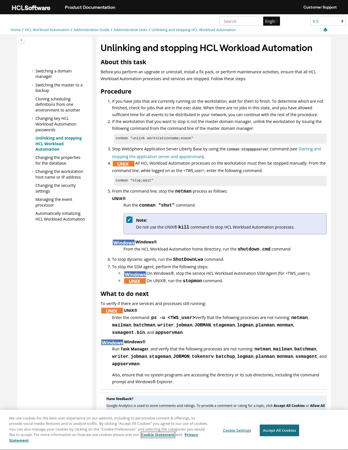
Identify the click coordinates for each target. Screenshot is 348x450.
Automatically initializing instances (60, 219)
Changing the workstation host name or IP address (59, 174)
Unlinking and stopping (194, 29)
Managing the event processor (53, 202)
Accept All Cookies (279, 433)
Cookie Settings (237, 433)
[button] (33, 71)
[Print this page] (326, 30)
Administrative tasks (130, 29)
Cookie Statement (158, 438)
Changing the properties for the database (58, 160)
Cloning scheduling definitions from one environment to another (57, 104)
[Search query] (249, 21)
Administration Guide (91, 29)
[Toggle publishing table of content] (22, 40)
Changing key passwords (56, 124)
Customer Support (320, 7)
